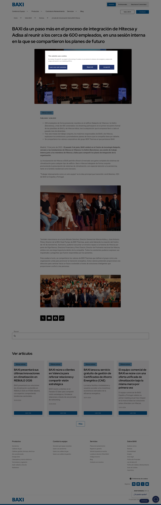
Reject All (90, 67)
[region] (81, 62)
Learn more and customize (58, 67)
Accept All (107, 67)
